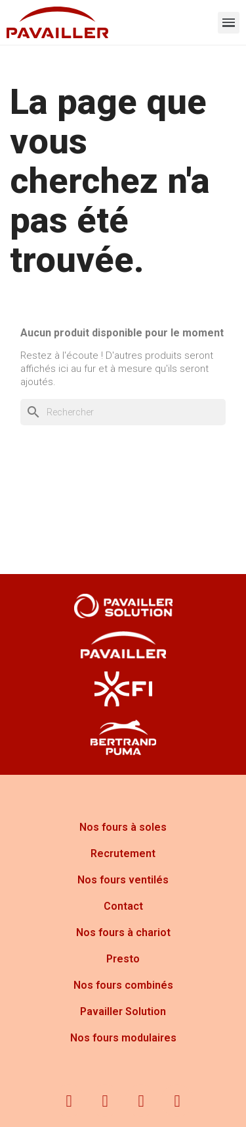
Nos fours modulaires (123, 1038)
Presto (123, 959)
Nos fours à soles (123, 827)
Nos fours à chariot (123, 932)
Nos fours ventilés (123, 880)
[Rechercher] (123, 412)
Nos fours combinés (123, 985)
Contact (123, 906)
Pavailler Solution (123, 1011)
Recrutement (123, 853)
